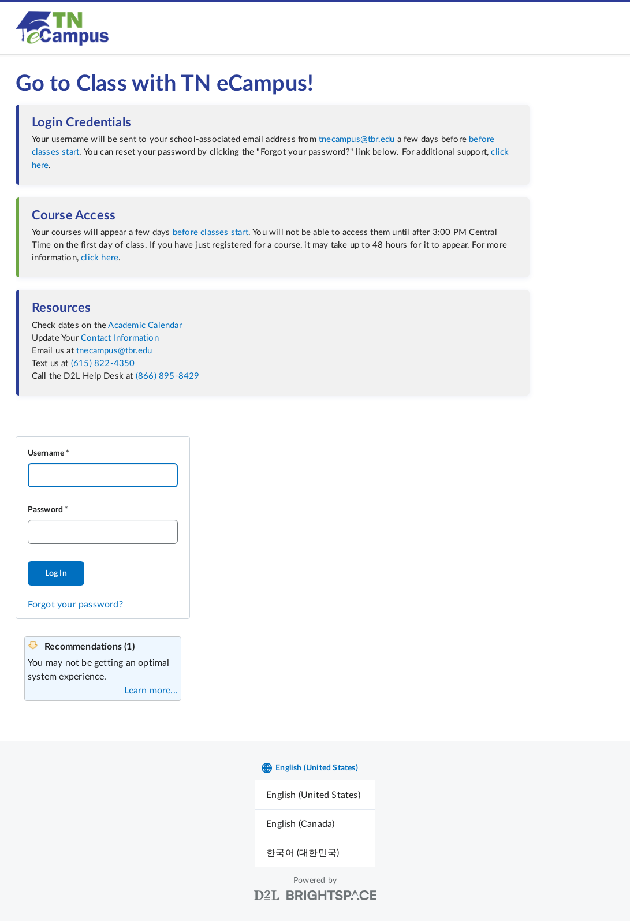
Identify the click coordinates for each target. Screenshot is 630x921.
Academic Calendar (144, 325)
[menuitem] (315, 795)
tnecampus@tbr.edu (356, 139)
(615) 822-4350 (103, 363)
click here (99, 257)
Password (46, 510)
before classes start (210, 232)
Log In (56, 573)
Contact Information (120, 338)
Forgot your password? (75, 604)
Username (46, 453)
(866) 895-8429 (168, 376)
